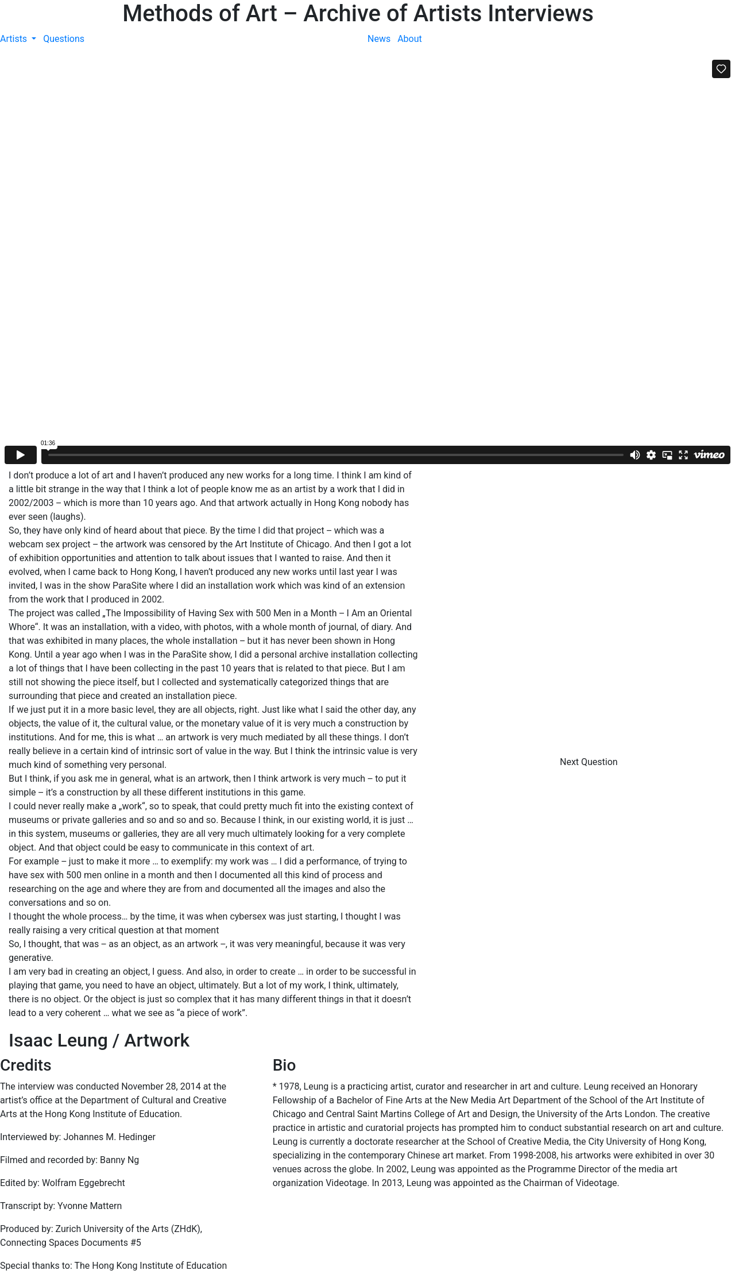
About (409, 38)
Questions (63, 38)
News (379, 38)
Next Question (590, 761)
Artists (14, 38)
